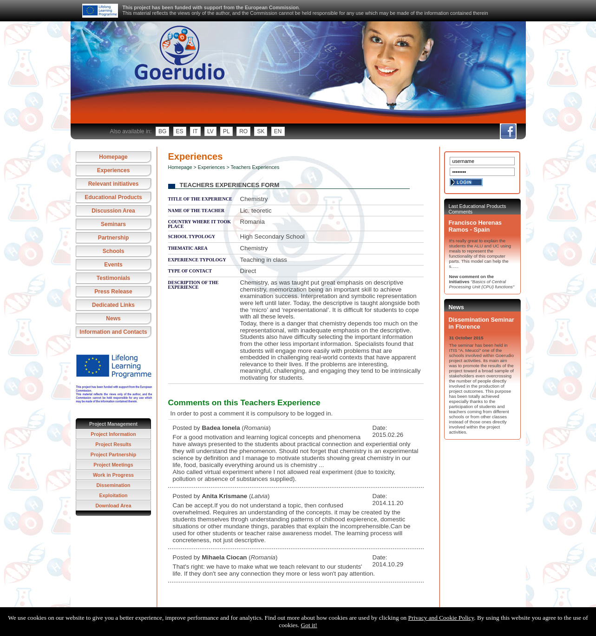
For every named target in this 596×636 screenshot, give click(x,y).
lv (210, 131)
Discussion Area (113, 211)
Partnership (113, 237)
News (113, 318)
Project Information (113, 434)
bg (162, 131)
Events (113, 264)
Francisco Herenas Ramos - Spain (475, 226)
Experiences (113, 170)
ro (243, 131)
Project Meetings (113, 464)
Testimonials (113, 278)
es (179, 131)
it (195, 131)
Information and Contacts (113, 332)
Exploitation (113, 495)
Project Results (113, 444)
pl (226, 131)
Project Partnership (113, 454)
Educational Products (113, 197)
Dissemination (114, 485)
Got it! (309, 625)
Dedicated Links (113, 305)
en (278, 131)
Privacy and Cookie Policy (441, 617)
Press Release (113, 291)
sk (260, 131)
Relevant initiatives (113, 184)
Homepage (113, 157)
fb (507, 131)
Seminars (113, 224)
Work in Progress (113, 475)
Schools (113, 251)
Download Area (113, 505)
